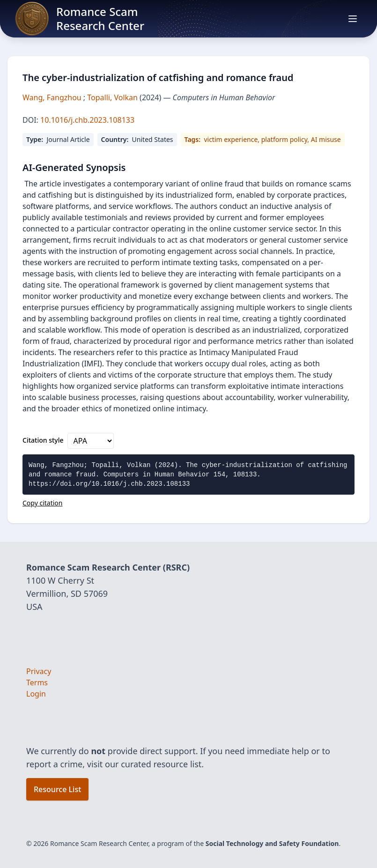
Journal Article (67, 139)
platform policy (284, 139)
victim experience (231, 139)
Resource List (57, 789)
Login (36, 694)
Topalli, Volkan (113, 97)
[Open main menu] (352, 18)
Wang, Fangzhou (52, 97)
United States (152, 139)
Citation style (43, 440)
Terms (37, 682)
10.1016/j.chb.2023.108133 (86, 120)
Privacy (38, 671)
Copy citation (42, 502)
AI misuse (326, 139)
